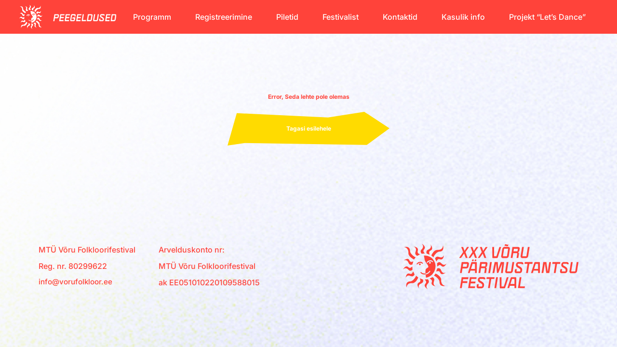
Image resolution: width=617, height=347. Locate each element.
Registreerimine (223, 17)
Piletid (287, 17)
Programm (152, 17)
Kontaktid (400, 17)
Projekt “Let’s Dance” (547, 17)
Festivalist (340, 17)
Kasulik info (463, 17)
